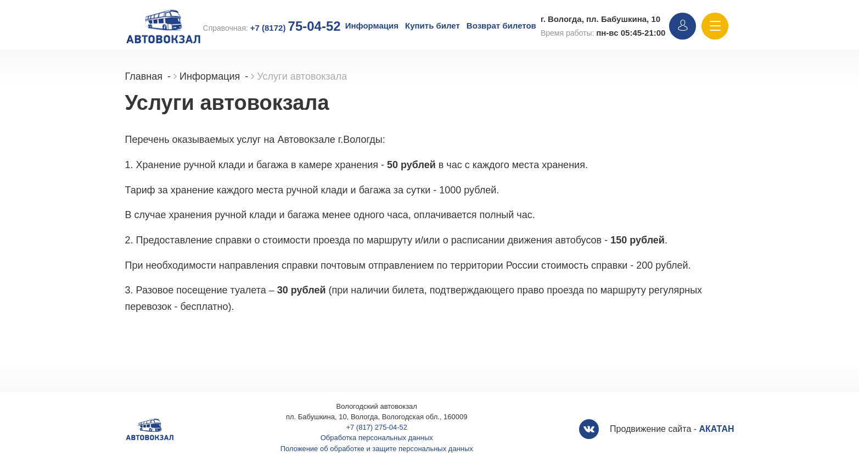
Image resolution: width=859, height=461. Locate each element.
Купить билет (432, 25)
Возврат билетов (501, 25)
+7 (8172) (295, 27)
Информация (371, 25)
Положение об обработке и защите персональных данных (376, 449)
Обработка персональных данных (377, 438)
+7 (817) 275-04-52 (376, 427)
